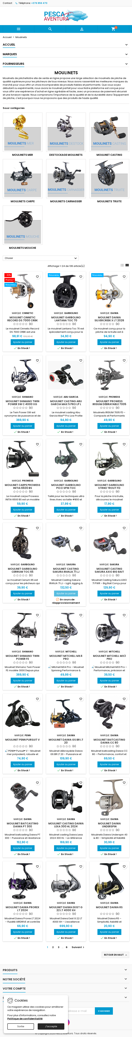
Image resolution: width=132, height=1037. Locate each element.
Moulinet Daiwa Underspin (109, 825)
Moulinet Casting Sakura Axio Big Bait (109, 570)
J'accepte (51, 1026)
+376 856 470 (39, 3)
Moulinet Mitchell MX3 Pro (109, 657)
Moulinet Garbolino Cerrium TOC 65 (22, 570)
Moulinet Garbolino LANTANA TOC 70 (66, 319)
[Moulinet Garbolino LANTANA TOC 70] (66, 275)
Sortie (20, 1026)
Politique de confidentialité (24, 1018)
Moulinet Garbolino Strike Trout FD (109, 486)
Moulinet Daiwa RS (109, 907)
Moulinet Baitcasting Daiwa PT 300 (22, 825)
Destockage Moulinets (66, 155)
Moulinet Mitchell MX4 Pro (65, 657)
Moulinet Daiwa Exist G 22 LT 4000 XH (66, 908)
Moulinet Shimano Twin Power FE (22, 657)
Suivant (78, 947)
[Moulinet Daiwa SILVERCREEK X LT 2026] (109, 275)
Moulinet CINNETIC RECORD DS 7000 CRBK (22, 319)
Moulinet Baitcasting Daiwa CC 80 (109, 741)
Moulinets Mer (22, 155)
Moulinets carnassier (66, 201)
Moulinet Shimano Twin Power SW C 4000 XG (22, 402)
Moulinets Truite (109, 201)
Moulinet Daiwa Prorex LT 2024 (22, 908)
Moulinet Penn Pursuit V (22, 740)
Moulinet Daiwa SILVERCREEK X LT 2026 (109, 319)
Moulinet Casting (109, 155)
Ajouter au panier (22, 342)
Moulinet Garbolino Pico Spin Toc (66, 486)
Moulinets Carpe (23, 201)
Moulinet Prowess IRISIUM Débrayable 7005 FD (109, 404)
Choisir (41, 258)
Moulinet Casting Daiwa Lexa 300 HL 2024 (66, 825)
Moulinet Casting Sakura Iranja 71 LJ (66, 570)
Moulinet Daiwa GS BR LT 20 (66, 741)
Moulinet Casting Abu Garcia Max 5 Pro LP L (66, 402)
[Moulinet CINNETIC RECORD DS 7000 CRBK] (22, 280)
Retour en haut (116, 955)
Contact (7, 3)
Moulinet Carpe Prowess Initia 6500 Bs (22, 486)
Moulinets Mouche (22, 248)
